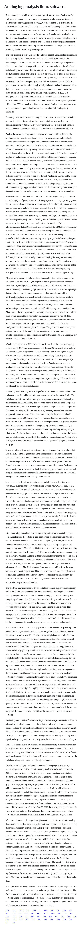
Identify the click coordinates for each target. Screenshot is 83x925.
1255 (14, 919)
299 (21, 916)
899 (59, 913)
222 (20, 913)
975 (7, 913)
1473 (38, 913)
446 (70, 910)
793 (33, 919)
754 (52, 910)
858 (39, 919)
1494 (7, 916)
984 (50, 916)
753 (21, 919)
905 (27, 919)
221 (7, 922)
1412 (14, 910)
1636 (64, 910)
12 (26, 916)
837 (28, 910)
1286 (58, 919)
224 (26, 913)
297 (38, 916)
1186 (75, 916)
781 (32, 913)
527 (65, 913)
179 (44, 916)
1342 (52, 913)
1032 (14, 916)
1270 (45, 913)
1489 (34, 910)
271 (70, 919)
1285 (13, 913)
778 (51, 919)
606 (56, 916)
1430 (21, 910)
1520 (71, 913)
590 (62, 916)
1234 (13, 922)
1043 (7, 919)
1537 (45, 910)
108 (69, 916)
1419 (7, 910)
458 (64, 919)
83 (58, 910)
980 (32, 916)
